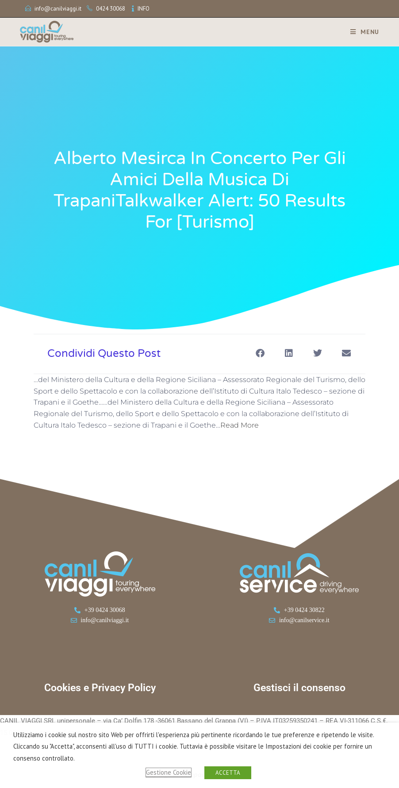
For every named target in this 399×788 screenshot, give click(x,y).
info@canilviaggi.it (58, 8)
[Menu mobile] (361, 32)
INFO (144, 8)
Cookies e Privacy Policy (100, 688)
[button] (260, 353)
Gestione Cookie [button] (168, 772)
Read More (239, 425)
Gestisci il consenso (299, 688)
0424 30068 (110, 8)
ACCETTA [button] (227, 773)
